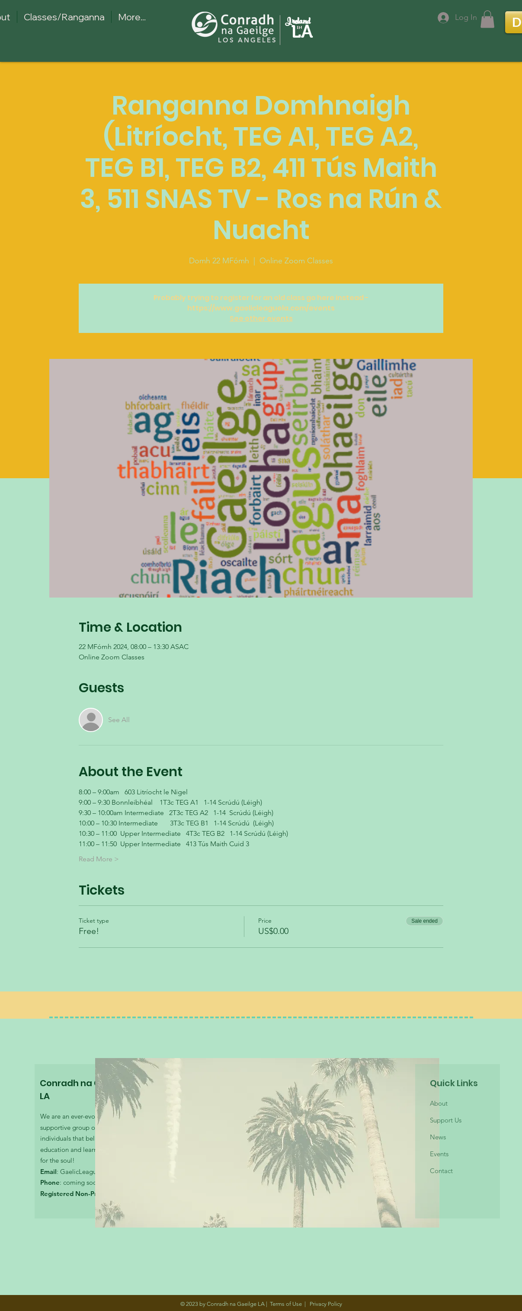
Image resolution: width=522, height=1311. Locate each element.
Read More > (99, 859)
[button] (487, 19)
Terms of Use (286, 1304)
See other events (261, 318)
